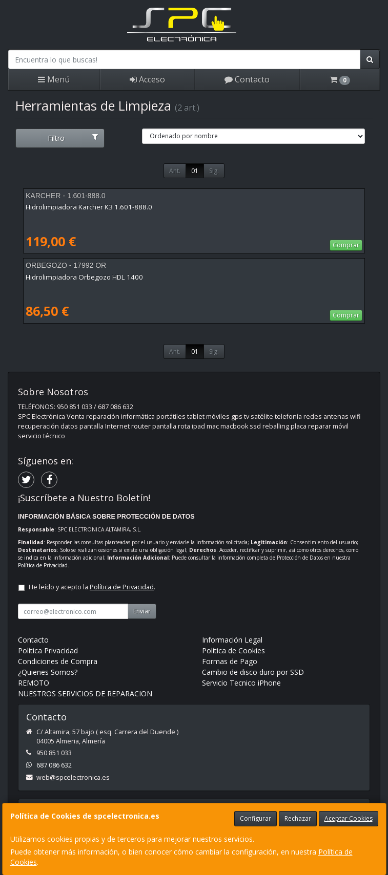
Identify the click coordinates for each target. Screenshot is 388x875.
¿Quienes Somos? (47, 672)
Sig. (214, 170)
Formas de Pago (229, 661)
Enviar (142, 611)
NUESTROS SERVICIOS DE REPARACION (85, 693)
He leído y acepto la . (92, 587)
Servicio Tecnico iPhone (241, 683)
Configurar (255, 818)
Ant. (174, 170)
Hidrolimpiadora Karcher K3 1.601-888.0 (89, 206)
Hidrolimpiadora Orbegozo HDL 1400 (84, 277)
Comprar (346, 245)
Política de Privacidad (43, 565)
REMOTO (33, 683)
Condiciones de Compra (57, 661)
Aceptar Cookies (348, 818)
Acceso (147, 79)
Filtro (73, 138)
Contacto (247, 79)
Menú (54, 79)
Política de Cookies (233, 650)
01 (194, 170)
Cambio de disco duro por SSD (253, 672)
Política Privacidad (48, 650)
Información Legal (232, 640)
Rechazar (297, 818)
